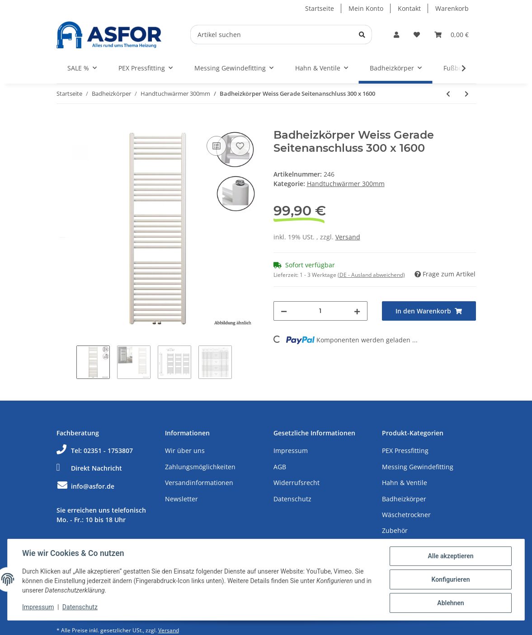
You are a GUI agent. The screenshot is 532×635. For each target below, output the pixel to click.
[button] (396, 34)
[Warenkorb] (451, 34)
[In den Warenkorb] (63, 124)
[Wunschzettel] (416, 34)
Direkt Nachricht (89, 468)
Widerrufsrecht (296, 482)
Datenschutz (292, 499)
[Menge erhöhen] (357, 311)
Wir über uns (185, 450)
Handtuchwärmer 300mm (346, 183)
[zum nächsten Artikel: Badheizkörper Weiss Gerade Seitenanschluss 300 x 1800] (466, 93)
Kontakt (409, 8)
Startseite (319, 8)
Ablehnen (450, 603)
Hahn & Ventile (404, 482)
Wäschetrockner (406, 514)
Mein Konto (365, 8)
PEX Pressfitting (405, 450)
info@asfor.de (85, 486)
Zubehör (395, 530)
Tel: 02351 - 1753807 (94, 450)
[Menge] (320, 311)
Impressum (290, 450)
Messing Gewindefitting (417, 466)
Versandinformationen (199, 482)
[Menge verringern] (284, 311)
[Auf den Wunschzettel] (240, 146)
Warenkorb (452, 8)
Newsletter (181, 499)
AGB (279, 466)
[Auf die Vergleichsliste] (216, 146)
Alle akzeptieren (450, 556)
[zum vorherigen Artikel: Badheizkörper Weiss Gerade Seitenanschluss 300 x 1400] (448, 93)
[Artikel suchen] (281, 34)
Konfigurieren (450, 579)
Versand (347, 237)
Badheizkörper (404, 499)
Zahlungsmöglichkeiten (200, 466)
